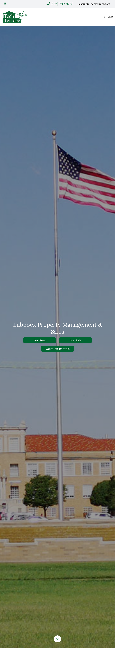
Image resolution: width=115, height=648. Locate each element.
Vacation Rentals (57, 349)
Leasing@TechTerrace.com (94, 3)
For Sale (75, 340)
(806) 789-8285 (61, 4)
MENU (108, 17)
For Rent (39, 340)
